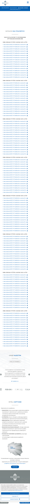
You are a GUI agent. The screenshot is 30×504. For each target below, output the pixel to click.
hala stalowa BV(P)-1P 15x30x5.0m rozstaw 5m (15, 209)
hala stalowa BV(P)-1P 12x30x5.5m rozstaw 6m (15, 317)
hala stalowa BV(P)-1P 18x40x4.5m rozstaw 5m (15, 138)
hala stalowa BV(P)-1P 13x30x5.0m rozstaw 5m (15, 204)
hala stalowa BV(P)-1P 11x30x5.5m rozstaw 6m (16, 315)
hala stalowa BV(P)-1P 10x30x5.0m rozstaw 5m (15, 198)
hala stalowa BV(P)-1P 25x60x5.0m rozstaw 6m (15, 269)
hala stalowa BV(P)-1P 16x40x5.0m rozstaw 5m (15, 211)
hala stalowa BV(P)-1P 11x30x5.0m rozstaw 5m (16, 200)
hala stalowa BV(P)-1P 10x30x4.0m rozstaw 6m (15, 83)
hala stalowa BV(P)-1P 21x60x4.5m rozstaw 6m (15, 183)
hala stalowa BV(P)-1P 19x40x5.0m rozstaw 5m (15, 217)
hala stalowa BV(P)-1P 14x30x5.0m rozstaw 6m (15, 245)
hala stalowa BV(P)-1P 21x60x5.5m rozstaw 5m (15, 298)
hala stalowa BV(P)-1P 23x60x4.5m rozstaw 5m (15, 149)
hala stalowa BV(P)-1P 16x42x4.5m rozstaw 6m (15, 172)
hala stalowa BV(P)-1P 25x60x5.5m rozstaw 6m (15, 346)
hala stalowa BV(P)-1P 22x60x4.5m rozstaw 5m (15, 147)
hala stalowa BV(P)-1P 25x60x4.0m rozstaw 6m (15, 115)
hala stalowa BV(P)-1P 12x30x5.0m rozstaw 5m (15, 202)
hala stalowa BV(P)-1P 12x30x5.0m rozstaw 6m (16, 241)
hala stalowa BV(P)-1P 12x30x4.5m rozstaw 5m (15, 125)
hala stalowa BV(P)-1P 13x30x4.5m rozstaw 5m (15, 128)
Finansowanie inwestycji (15, 9)
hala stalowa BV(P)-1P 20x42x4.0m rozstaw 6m (15, 104)
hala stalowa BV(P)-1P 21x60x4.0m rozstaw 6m (16, 107)
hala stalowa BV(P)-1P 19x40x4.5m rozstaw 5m (15, 141)
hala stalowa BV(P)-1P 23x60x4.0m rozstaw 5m (15, 72)
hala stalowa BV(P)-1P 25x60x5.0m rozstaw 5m (15, 230)
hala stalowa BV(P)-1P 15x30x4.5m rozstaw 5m (15, 132)
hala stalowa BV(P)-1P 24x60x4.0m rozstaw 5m (15, 75)
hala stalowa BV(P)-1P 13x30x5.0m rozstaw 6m (15, 243)
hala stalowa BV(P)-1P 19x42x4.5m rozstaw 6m (15, 179)
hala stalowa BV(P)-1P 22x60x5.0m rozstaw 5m (15, 224)
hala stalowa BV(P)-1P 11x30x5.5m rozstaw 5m (16, 277)
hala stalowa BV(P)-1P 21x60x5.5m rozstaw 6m (15, 337)
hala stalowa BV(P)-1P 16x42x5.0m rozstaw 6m (15, 249)
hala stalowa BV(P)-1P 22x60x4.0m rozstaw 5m (15, 70)
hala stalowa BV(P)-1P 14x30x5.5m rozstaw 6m (15, 322)
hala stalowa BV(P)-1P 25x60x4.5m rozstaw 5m (15, 154)
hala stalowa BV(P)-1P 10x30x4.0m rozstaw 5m (15, 44)
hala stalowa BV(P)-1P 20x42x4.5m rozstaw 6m (15, 181)
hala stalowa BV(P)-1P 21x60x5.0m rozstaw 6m (16, 260)
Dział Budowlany (13, 7)
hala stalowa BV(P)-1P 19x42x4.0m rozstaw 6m (15, 102)
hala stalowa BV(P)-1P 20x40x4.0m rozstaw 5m (15, 66)
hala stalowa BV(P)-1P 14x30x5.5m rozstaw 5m (15, 283)
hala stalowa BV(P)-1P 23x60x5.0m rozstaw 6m (15, 264)
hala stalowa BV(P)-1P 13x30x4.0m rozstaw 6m (15, 89)
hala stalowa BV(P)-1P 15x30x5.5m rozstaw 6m (15, 324)
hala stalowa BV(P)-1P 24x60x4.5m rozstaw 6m (15, 190)
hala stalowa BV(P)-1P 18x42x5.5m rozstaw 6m (15, 330)
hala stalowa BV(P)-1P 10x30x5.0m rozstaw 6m (15, 236)
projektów (6, 463)
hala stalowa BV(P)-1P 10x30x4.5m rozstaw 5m (15, 121)
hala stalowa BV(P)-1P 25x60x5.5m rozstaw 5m (15, 307)
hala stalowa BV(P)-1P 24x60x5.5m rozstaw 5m (15, 305)
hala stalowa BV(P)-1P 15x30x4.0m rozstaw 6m (15, 94)
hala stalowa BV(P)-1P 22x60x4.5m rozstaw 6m (15, 185)
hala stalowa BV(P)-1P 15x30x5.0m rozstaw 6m (15, 247)
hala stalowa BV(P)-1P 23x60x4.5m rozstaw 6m (15, 188)
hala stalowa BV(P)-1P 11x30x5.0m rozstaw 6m (15, 238)
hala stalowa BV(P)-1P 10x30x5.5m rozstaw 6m (15, 313)
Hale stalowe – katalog (23, 7)
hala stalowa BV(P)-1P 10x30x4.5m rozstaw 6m (15, 159)
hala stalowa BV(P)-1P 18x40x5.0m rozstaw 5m (15, 215)
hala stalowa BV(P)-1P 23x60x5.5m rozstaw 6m (15, 341)
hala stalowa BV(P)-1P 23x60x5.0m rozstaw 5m (15, 226)
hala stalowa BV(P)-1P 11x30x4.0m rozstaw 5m (16, 46)
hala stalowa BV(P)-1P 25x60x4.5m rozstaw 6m (15, 192)
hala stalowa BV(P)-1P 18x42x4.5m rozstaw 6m (15, 177)
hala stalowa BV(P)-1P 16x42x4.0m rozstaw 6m (15, 96)
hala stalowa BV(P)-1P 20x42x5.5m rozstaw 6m (15, 335)
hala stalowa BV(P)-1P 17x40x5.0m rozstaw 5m (15, 213)
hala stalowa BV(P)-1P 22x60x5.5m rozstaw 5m (15, 301)
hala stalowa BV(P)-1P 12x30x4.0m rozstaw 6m (16, 87)
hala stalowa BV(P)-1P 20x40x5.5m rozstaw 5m (15, 296)
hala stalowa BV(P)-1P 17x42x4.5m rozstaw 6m (15, 175)
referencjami (22, 463)
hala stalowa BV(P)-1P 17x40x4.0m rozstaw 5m (15, 59)
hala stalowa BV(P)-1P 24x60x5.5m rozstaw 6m (15, 343)
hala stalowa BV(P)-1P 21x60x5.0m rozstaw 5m (15, 222)
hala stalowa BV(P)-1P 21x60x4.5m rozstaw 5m (15, 145)
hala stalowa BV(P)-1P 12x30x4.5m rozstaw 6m (15, 164)
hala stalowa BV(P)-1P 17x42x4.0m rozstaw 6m (15, 98)
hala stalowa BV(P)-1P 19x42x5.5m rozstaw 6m (15, 333)
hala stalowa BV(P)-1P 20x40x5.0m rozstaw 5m (15, 220)
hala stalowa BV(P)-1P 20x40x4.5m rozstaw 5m (15, 143)
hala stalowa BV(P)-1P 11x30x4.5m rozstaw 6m (16, 162)
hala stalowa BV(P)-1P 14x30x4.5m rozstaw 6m (15, 168)
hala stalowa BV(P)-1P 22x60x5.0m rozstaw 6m (15, 262)
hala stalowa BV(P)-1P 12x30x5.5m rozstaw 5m (15, 279)
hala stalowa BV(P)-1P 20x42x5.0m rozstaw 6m (15, 258)
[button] (1, 374)
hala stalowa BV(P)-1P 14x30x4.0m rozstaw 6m (15, 91)
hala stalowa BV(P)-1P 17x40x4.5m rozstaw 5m (15, 136)
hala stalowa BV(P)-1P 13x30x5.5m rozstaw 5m (15, 281)
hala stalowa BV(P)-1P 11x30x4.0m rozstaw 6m (15, 85)
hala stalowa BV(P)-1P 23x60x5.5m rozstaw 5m (15, 303)
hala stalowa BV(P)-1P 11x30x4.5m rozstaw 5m (16, 123)
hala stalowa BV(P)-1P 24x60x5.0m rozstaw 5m (15, 228)
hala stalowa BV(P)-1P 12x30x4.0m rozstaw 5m (15, 49)
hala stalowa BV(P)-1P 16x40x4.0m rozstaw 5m (15, 57)
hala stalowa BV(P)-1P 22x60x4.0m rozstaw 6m (15, 109)
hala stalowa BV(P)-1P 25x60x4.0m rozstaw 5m (15, 77)
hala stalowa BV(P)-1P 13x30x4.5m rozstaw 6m (15, 166)
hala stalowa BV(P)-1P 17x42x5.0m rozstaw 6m (15, 251)
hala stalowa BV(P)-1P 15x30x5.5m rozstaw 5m (15, 285)
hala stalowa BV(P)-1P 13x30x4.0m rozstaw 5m (15, 51)
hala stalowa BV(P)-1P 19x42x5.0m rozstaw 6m (15, 256)
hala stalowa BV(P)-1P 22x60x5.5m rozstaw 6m (15, 339)
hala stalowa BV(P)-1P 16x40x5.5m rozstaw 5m (15, 288)
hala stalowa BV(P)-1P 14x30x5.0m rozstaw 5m (15, 207)
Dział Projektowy (5, 7)
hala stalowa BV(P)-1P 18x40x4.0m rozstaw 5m (15, 62)
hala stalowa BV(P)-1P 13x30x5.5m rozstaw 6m (15, 320)
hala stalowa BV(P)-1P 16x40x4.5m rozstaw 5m (15, 134)
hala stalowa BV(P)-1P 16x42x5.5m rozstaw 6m (15, 326)
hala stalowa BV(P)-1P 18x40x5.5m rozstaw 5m (15, 292)
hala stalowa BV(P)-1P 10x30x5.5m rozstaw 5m (15, 275)
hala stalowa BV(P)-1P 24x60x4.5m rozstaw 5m (15, 151)
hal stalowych (13, 463)
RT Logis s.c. (15, 381)
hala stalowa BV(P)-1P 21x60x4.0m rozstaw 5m (15, 68)
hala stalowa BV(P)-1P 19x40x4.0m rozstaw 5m (15, 64)
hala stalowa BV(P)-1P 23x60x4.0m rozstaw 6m (15, 111)
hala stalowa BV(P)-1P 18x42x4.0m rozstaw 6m (15, 100)
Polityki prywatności (19, 490)
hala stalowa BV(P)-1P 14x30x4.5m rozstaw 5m (15, 130)
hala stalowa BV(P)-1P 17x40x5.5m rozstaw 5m (15, 290)
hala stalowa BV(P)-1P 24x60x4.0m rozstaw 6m (15, 113)
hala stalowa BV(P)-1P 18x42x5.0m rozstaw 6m (15, 254)
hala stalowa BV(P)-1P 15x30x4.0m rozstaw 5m (15, 55)
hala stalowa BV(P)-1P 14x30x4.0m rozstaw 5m (15, 53)
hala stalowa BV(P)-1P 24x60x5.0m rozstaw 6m (15, 267)
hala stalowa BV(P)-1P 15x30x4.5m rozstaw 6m (15, 170)
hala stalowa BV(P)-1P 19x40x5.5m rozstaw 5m (15, 294)
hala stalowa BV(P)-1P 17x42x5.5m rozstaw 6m (15, 328)
